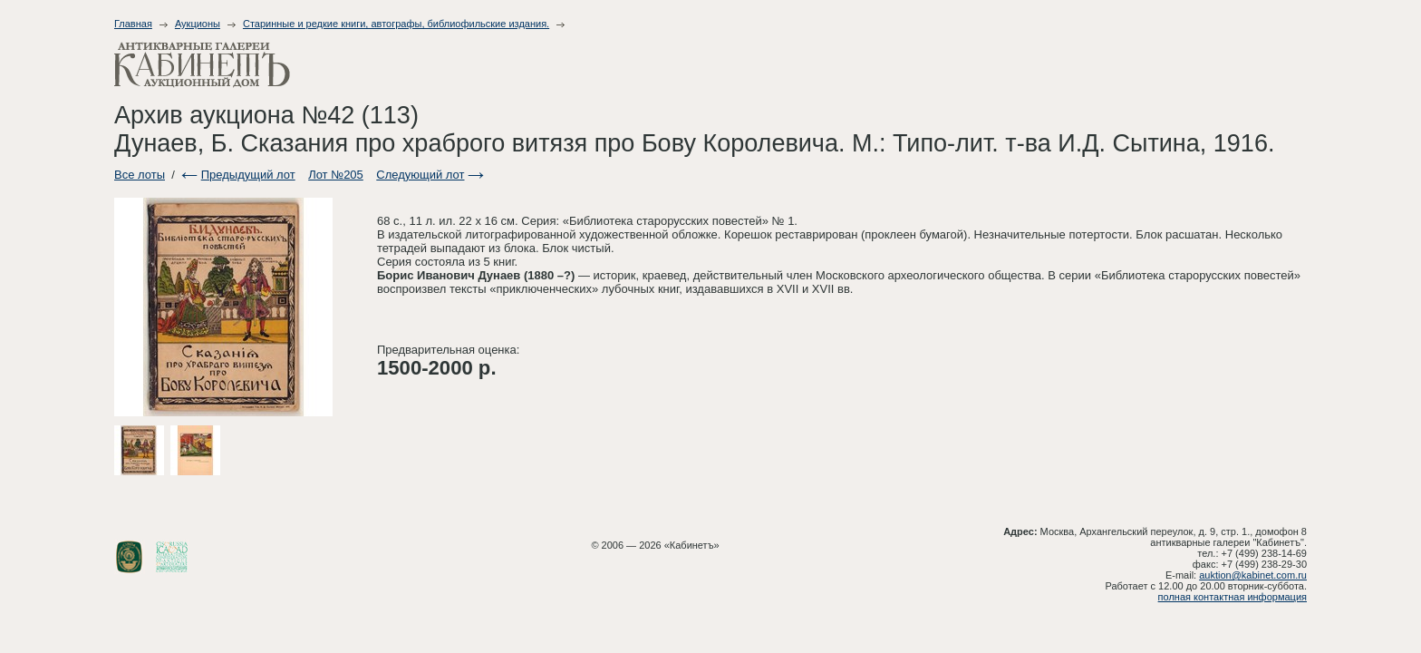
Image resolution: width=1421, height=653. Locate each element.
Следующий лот (420, 174)
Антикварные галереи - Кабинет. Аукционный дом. (202, 65)
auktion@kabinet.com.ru (1253, 575)
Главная (133, 23)
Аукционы (197, 23)
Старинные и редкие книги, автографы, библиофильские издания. (396, 23)
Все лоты (139, 174)
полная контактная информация (1232, 596)
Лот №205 (335, 174)
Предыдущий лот (248, 174)
